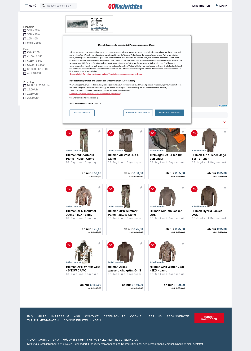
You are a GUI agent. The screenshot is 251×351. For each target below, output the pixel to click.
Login (222, 5)
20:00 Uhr (34, 98)
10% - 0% (34, 38)
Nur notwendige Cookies (138, 113)
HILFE (42, 316)
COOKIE (136, 316)
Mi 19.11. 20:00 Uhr (40, 85)
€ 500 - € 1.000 (37, 64)
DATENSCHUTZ (114, 316)
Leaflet (223, 106)
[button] (224, 121)
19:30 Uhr (34, 93)
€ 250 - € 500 (36, 60)
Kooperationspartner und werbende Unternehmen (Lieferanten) (95, 94)
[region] (126, 79)
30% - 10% (35, 34)
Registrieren (200, 5)
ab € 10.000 (35, 73)
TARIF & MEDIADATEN (43, 320)
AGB (77, 316)
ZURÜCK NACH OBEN (209, 318)
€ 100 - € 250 (36, 56)
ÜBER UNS (154, 316)
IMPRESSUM (60, 316)
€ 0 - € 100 (35, 52)
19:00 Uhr (34, 89)
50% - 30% (35, 30)
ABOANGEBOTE (178, 316)
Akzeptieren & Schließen (169, 113)
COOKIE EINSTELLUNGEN (82, 320)
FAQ (30, 316)
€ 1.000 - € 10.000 (39, 69)
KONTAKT (92, 316)
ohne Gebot (35, 42)
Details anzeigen (82, 113)
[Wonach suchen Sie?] (61, 6)
